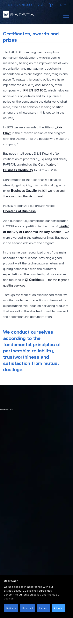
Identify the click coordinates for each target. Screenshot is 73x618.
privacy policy (12, 590)
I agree (43, 608)
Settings (11, 608)
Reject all (27, 608)
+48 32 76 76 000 (19, 5)
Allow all (58, 608)
